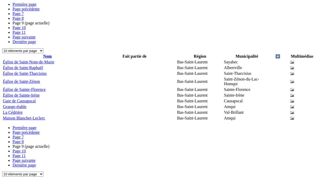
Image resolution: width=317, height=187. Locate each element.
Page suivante (24, 37)
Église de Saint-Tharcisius (25, 73)
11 (19, 32)
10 (19, 27)
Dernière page (24, 41)
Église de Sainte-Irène (21, 95)
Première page (24, 4)
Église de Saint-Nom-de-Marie (28, 62)
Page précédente (26, 9)
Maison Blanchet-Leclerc (24, 118)
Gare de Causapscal (19, 101)
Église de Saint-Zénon (21, 81)
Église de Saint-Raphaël (23, 67)
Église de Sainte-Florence (24, 89)
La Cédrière (13, 112)
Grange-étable (15, 106)
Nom (47, 56)
